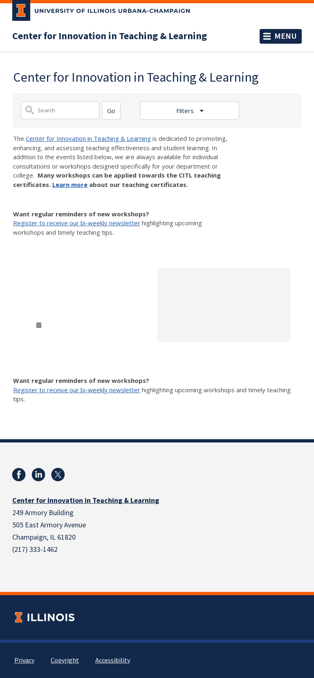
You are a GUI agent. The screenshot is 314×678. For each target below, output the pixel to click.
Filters (185, 111)
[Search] (111, 110)
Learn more (69, 184)
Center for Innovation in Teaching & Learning (109, 36)
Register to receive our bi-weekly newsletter (76, 223)
